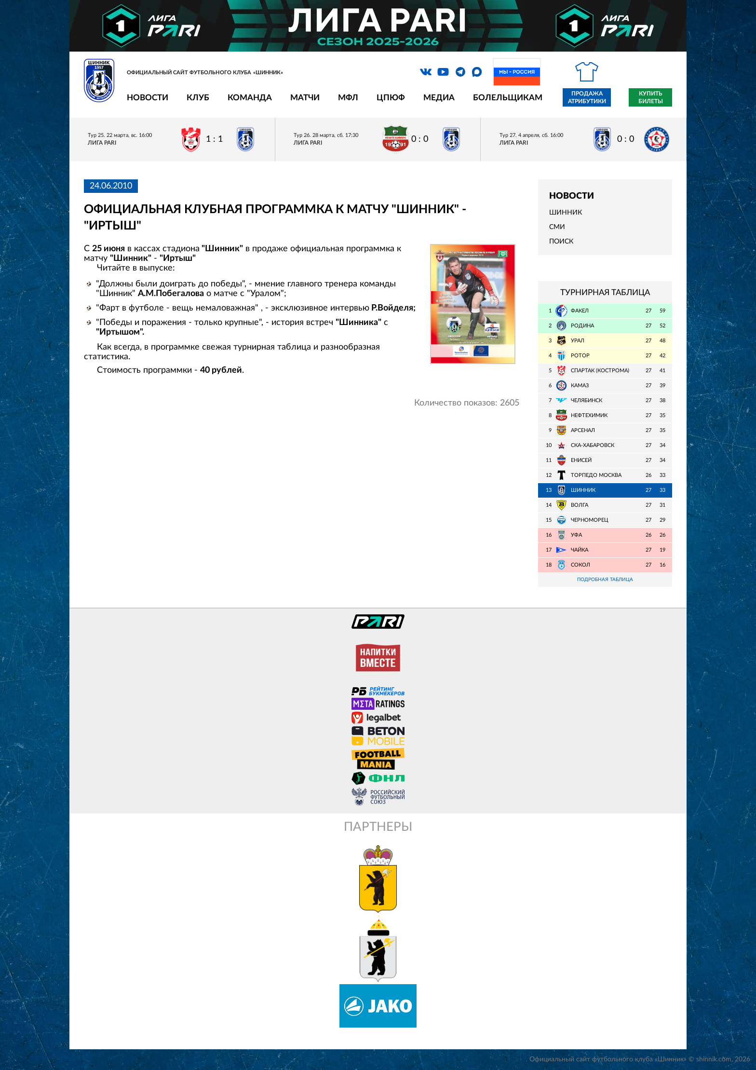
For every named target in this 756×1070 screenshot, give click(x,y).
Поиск (561, 241)
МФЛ (348, 98)
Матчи (305, 98)
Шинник (565, 212)
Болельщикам (507, 98)
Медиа (439, 98)
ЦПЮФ (391, 98)
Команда (250, 98)
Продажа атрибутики (587, 97)
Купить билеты (650, 97)
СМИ (557, 227)
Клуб (198, 98)
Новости (147, 98)
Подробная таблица (605, 579)
